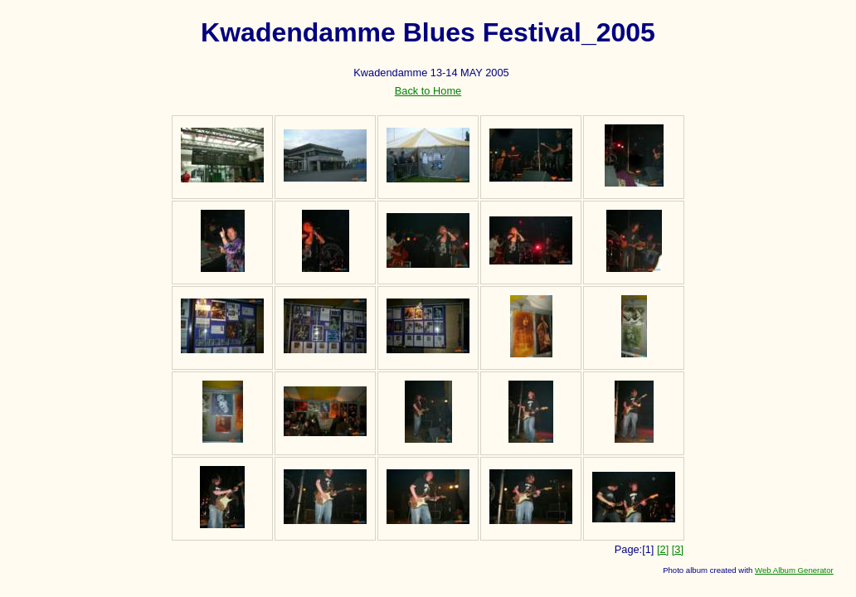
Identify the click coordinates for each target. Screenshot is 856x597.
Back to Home (428, 91)
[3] (677, 549)
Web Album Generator (794, 570)
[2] (663, 549)
